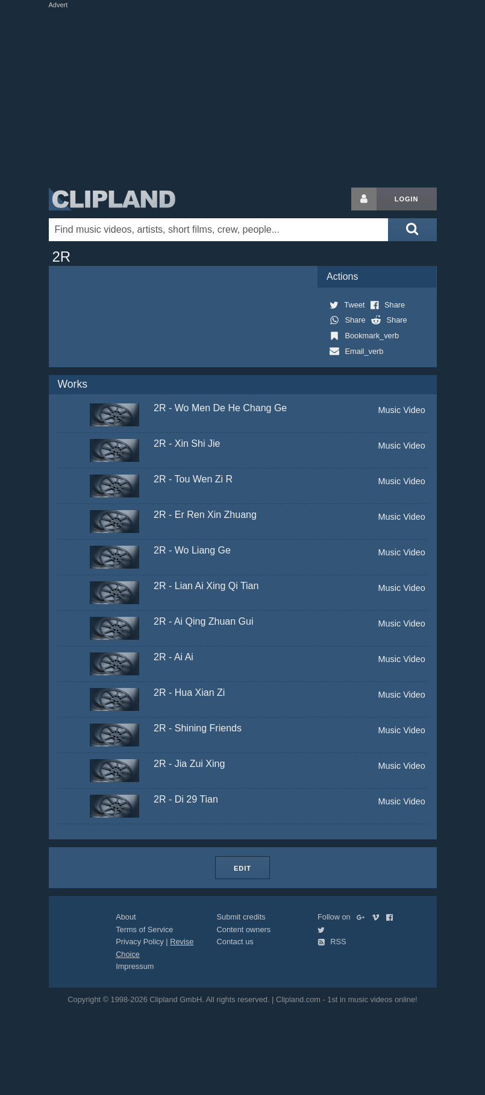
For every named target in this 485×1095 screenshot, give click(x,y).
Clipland (112, 199)
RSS (332, 941)
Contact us (235, 941)
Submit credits (241, 916)
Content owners (244, 929)
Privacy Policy (140, 941)
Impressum (135, 966)
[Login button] (364, 199)
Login (407, 199)
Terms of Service (144, 929)
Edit (242, 868)
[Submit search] (412, 229)
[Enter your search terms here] (219, 229)
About (126, 916)
